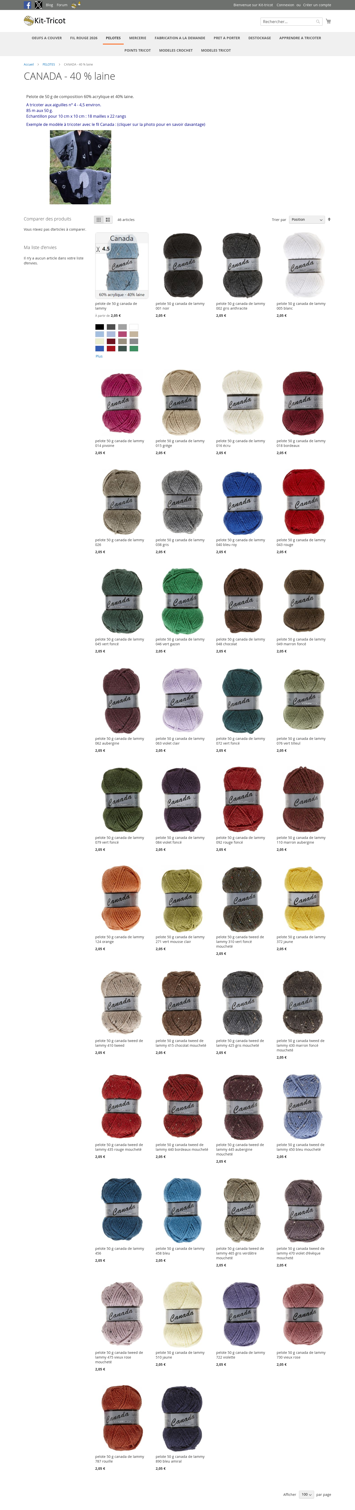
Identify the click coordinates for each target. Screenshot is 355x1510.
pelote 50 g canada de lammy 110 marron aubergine (301, 840)
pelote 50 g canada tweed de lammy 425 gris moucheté (240, 1043)
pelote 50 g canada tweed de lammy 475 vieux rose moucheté (119, 1357)
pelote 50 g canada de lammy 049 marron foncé (301, 641)
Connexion (285, 4)
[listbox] (121, 342)
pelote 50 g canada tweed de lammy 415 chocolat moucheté (181, 1043)
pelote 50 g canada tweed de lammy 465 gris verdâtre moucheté (240, 1253)
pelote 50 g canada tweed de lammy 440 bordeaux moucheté (182, 1147)
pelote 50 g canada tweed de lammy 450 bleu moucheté (301, 1147)
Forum (62, 4)
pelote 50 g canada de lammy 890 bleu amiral (180, 1459)
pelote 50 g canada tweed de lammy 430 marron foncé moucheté (301, 1045)
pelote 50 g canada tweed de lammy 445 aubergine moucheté (240, 1149)
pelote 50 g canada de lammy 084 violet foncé (180, 840)
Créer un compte (317, 4)
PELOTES (49, 64)
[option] (99, 327)
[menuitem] (47, 38)
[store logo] (45, 21)
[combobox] (292, 22)
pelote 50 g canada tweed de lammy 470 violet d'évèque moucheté (301, 1253)
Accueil (29, 64)
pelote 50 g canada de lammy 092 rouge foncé (240, 840)
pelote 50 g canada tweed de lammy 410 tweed (119, 1043)
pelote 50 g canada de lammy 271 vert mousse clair (180, 939)
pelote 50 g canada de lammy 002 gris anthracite (240, 306)
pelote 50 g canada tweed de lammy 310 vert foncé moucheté (240, 942)
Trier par (279, 219)
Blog (49, 4)
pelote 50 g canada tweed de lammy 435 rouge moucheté (119, 1147)
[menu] (177, 44)
